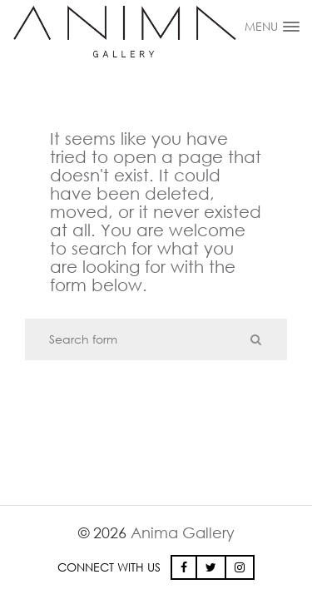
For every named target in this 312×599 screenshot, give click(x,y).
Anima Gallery (183, 532)
